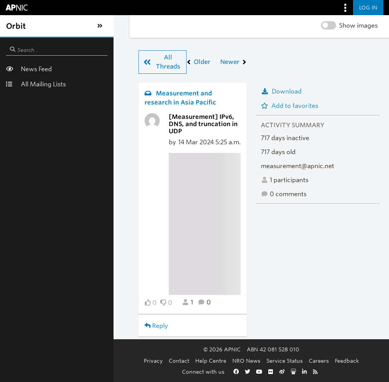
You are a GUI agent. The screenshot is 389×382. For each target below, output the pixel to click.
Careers (273, 360)
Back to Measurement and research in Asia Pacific (115, 319)
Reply (49, 293)
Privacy (107, 360)
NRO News (201, 360)
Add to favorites (289, 105)
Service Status (239, 360)
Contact (133, 360)
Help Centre (165, 360)
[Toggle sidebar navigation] (13, 26)
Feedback (301, 360)
